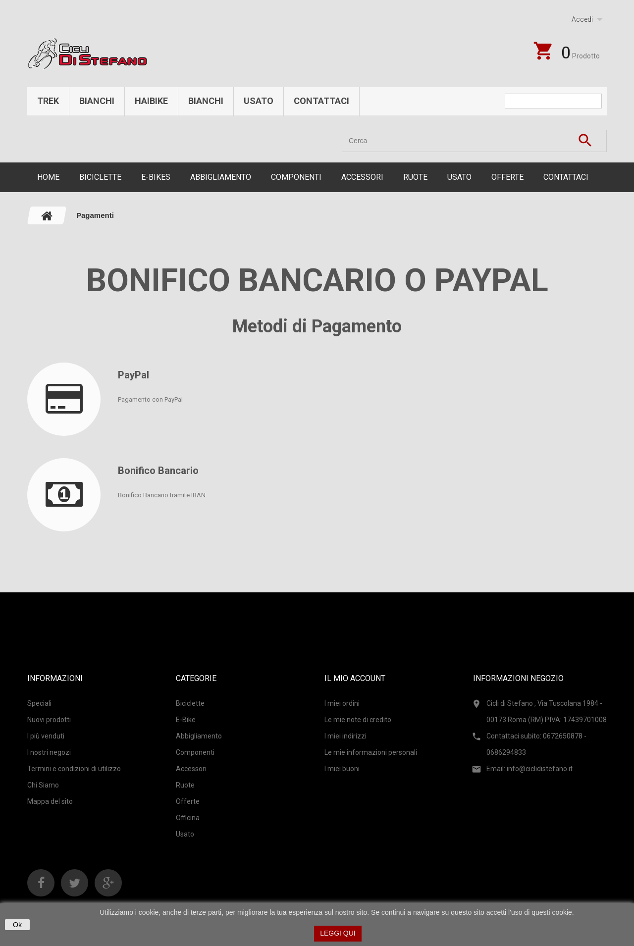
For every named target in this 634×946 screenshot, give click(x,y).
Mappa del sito (50, 801)
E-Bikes (155, 177)
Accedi (582, 19)
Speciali (39, 703)
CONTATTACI (565, 177)
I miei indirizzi (345, 736)
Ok (17, 925)
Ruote (415, 177)
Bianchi (96, 101)
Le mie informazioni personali (370, 752)
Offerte (507, 177)
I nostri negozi (49, 752)
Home (48, 177)
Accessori (362, 177)
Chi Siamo (43, 785)
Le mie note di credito (357, 720)
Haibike (151, 101)
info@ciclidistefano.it (540, 769)
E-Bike (186, 720)
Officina (188, 818)
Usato (258, 101)
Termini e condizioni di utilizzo (74, 769)
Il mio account (354, 678)
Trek (48, 101)
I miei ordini (342, 703)
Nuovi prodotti (49, 720)
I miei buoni (342, 769)
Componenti (296, 177)
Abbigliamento (220, 177)
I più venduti (45, 736)
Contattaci (321, 101)
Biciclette (100, 177)
